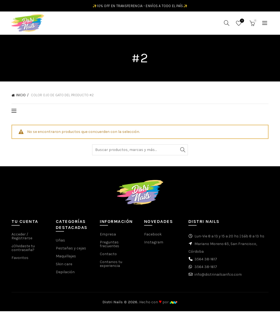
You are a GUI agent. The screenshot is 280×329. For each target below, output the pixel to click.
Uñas (60, 243)
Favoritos (241, 22)
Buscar (182, 152)
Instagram (153, 245)
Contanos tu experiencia (111, 266)
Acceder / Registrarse (21, 239)
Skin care (64, 266)
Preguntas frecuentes (109, 247)
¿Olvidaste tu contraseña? (23, 250)
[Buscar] (226, 24)
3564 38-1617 (205, 262)
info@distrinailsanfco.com (218, 277)
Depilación (65, 274)
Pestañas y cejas (71, 251)
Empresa (108, 237)
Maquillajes (66, 259)
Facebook (153, 237)
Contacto (108, 256)
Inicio (21, 98)
